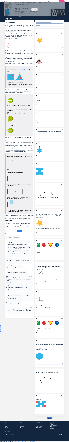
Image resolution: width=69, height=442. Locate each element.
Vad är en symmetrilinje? (10, 22)
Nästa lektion (50, 418)
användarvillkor (18, 441)
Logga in (57, 1)
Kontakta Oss (6, 425)
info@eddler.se (52, 428)
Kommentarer (8, 233)
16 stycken (39, 104)
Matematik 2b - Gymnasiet (38, 425)
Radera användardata (7, 431)
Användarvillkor (6, 427)
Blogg (18, 1)
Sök (49, 1)
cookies (33, 441)
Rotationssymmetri (9, 141)
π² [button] (62, 47)
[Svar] (48, 48)
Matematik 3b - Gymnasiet (38, 426)
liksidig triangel (26, 69)
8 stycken (39, 102)
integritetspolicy (24, 441)
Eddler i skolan (22, 425)
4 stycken (39, 100)
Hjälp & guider (6, 426)
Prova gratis (62, 1)
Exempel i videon (8, 220)
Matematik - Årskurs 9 (38, 427)
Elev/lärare (53, 1)
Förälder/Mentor (22, 426)
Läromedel (14, 1)
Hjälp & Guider (22, 1)
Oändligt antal (39, 106)
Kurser (10, 1)
